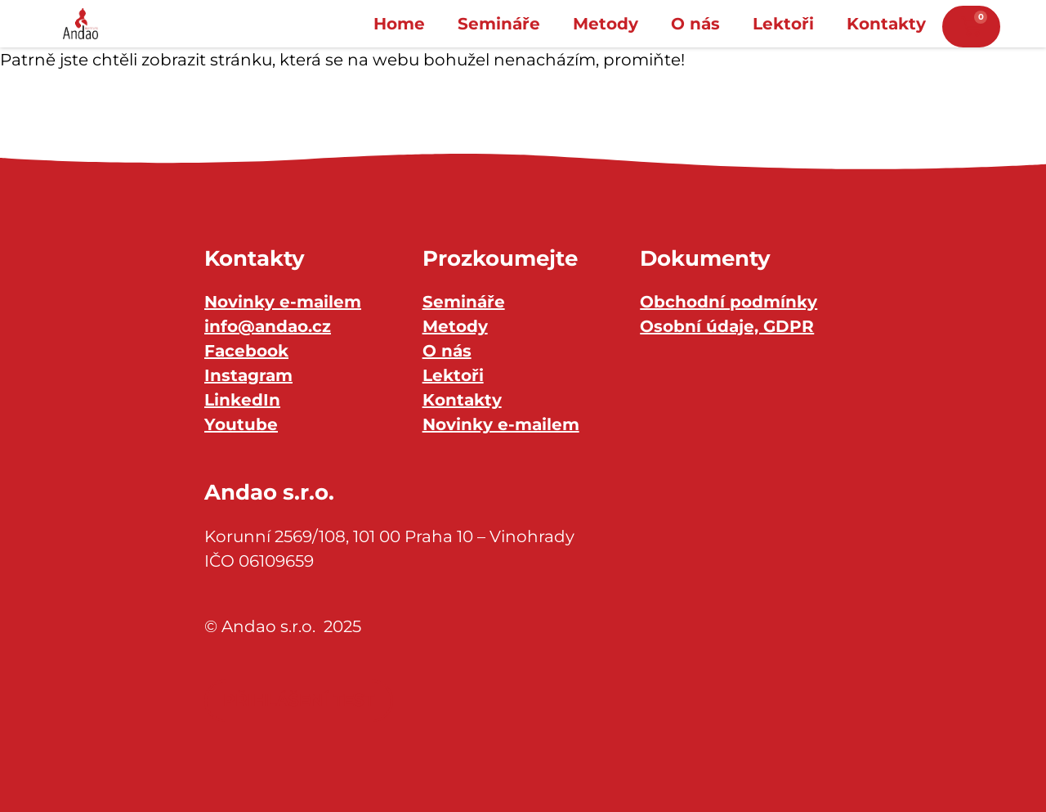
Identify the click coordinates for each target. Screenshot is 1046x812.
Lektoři (783, 24)
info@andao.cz (267, 326)
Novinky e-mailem (282, 302)
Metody (605, 24)
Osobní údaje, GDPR (727, 326)
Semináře (499, 24)
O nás (695, 24)
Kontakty (886, 24)
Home (399, 24)
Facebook (246, 351)
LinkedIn (242, 400)
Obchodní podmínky (728, 302)
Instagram (248, 375)
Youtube (241, 424)
